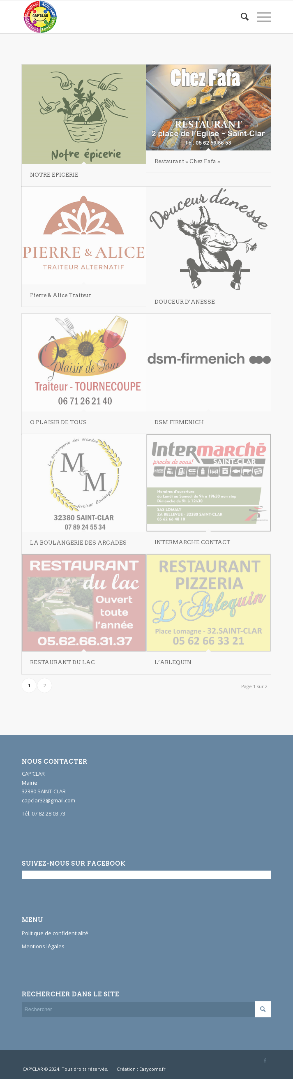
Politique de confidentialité (55, 933)
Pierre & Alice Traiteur (60, 295)
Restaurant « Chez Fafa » (187, 161)
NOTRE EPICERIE (54, 175)
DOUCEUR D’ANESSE (185, 302)
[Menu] (260, 16)
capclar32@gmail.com (48, 800)
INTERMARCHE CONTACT (193, 542)
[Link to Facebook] (265, 1060)
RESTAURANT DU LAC (62, 662)
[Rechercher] (241, 16)
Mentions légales (43, 946)
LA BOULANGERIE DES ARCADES (78, 543)
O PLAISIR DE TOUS (58, 422)
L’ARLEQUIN (173, 662)
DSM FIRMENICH (179, 422)
